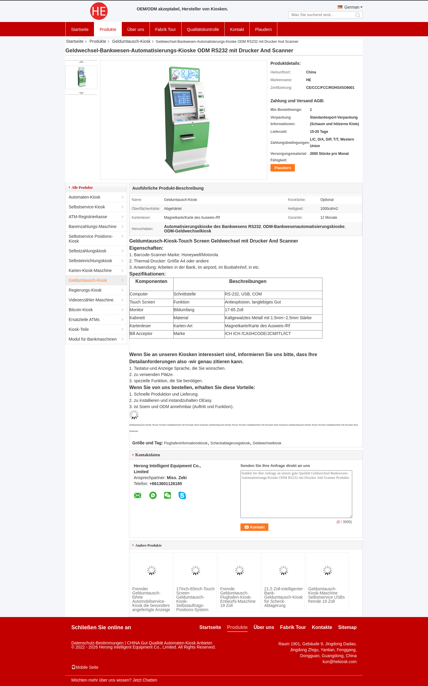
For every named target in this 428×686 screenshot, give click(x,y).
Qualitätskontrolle (203, 29)
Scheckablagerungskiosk (230, 443)
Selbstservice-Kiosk (87, 206)
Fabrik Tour (165, 29)
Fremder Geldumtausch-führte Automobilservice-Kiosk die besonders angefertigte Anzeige (151, 599)
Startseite (80, 29)
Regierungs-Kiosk (85, 290)
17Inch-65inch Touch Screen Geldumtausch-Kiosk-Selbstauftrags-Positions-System (195, 599)
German (351, 7)
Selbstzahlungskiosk (87, 250)
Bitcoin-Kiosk (81, 309)
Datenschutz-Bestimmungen (97, 643)
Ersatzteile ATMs (84, 319)
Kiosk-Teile (79, 329)
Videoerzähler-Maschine (91, 300)
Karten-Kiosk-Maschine (90, 270)
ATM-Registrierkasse (88, 216)
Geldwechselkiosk (267, 443)
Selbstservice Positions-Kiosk (91, 238)
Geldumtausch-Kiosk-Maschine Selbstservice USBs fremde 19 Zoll (326, 595)
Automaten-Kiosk (84, 197)
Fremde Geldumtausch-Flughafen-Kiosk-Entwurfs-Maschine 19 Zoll (238, 597)
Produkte (108, 29)
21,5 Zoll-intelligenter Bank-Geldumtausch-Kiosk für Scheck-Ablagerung (283, 597)
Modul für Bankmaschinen (93, 339)
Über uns (135, 29)
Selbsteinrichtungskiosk (90, 260)
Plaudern (263, 29)
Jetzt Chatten (145, 680)
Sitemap (347, 627)
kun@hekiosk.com (339, 661)
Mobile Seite (84, 667)
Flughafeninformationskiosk (185, 443)
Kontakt (237, 29)
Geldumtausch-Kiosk (131, 41)
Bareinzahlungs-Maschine (93, 226)
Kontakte (322, 627)
